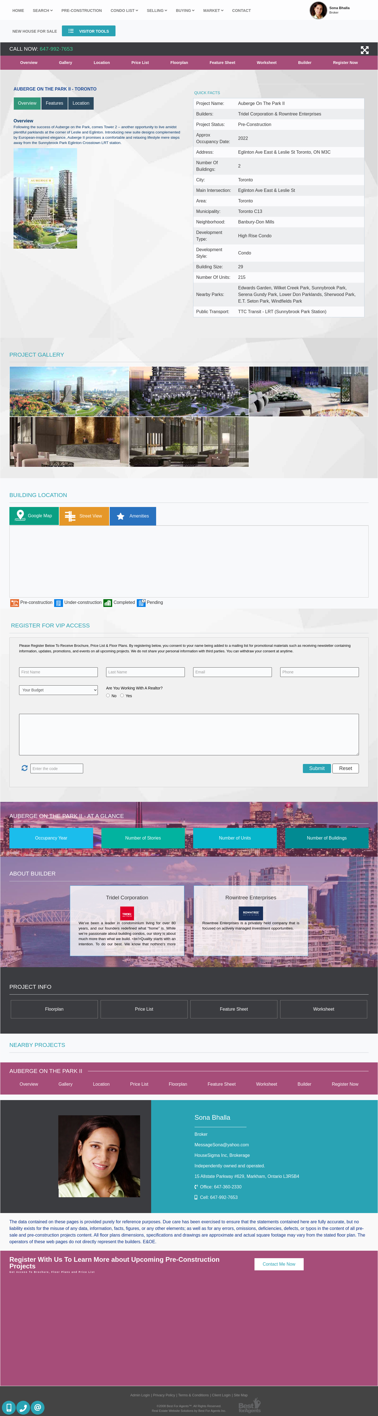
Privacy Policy (164, 1395)
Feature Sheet (222, 62)
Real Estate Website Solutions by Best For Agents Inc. (189, 1410)
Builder (304, 62)
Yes (129, 696)
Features (54, 103)
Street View (82, 516)
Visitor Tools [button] (89, 31)
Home (18, 10)
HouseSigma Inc (222, 1155)
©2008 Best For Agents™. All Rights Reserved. (189, 1406)
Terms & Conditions (193, 1395)
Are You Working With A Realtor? (134, 688)
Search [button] (43, 10)
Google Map (32, 516)
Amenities (131, 516)
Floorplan (179, 62)
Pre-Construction (81, 10)
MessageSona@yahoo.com (222, 1144)
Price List (140, 62)
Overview (28, 62)
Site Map (241, 1395)
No (114, 696)
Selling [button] (157, 10)
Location (102, 62)
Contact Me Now (279, 1264)
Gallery (65, 62)
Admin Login (140, 1395)
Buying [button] (185, 10)
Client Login (221, 1395)
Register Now (345, 62)
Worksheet (267, 62)
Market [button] (213, 10)
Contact (241, 10)
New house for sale (34, 31)
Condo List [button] (124, 10)
